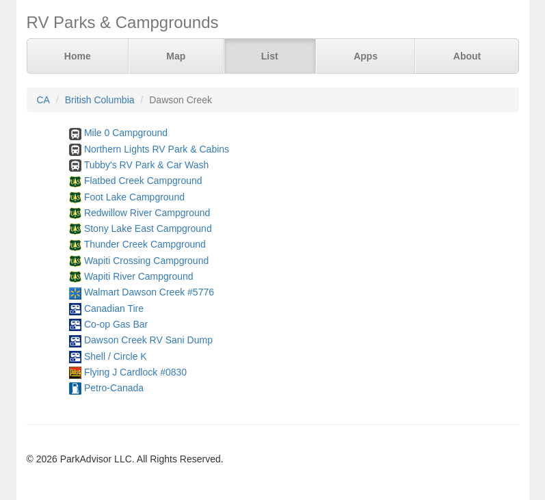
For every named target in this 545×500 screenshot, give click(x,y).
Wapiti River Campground (139, 276)
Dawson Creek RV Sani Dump (148, 339)
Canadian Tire (114, 308)
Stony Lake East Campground (148, 228)
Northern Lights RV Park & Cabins (156, 149)
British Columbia (100, 99)
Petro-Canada (114, 387)
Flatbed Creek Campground (143, 180)
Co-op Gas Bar (116, 324)
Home (77, 56)
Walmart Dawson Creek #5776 (149, 292)
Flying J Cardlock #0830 (135, 372)
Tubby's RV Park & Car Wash (146, 164)
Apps (365, 56)
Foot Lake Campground (134, 197)
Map (175, 56)
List (269, 56)
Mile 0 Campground (126, 132)
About (467, 56)
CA (43, 99)
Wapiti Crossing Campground (146, 260)
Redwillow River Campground (147, 212)
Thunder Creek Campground (145, 244)
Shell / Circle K (115, 356)
